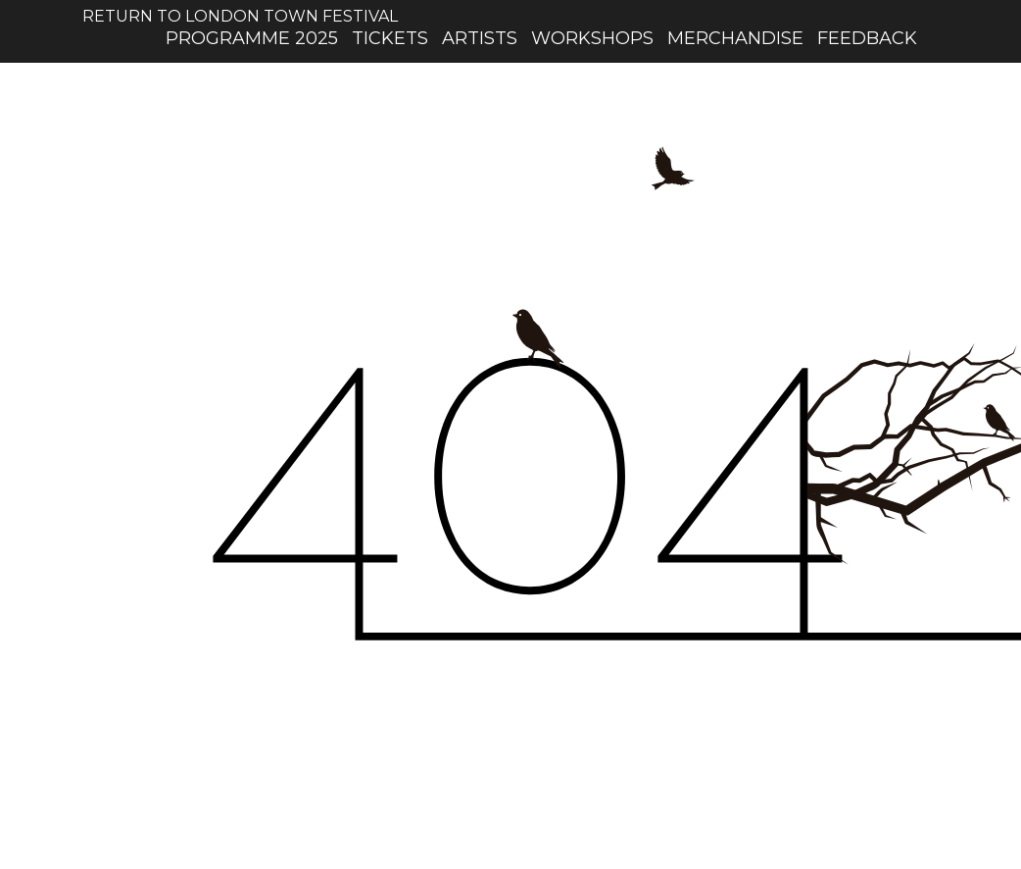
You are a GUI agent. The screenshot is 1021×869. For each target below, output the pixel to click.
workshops (592, 38)
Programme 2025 (252, 38)
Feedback (867, 38)
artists (479, 38)
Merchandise (735, 38)
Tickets (390, 38)
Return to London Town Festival (240, 8)
